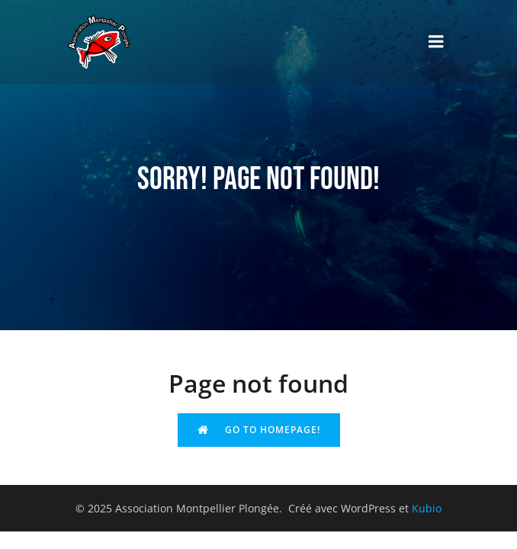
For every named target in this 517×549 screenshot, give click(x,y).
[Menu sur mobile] (436, 42)
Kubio (427, 508)
